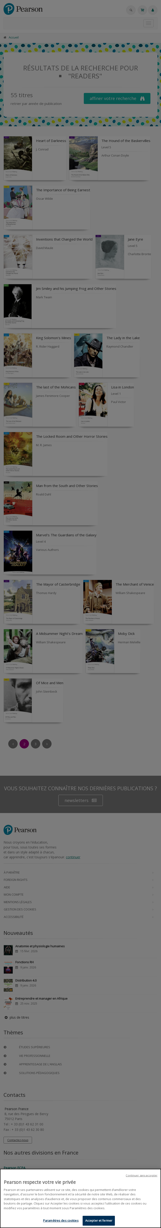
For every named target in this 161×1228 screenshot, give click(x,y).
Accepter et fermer (98, 1220)
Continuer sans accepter (141, 1175)
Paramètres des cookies (61, 1220)
